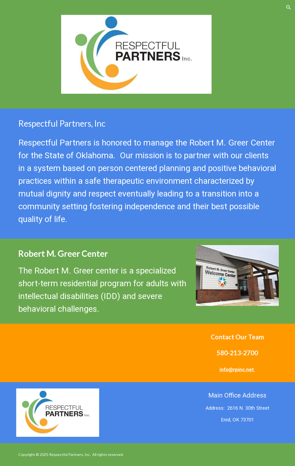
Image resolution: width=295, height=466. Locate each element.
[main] (147, 173)
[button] (288, 7)
